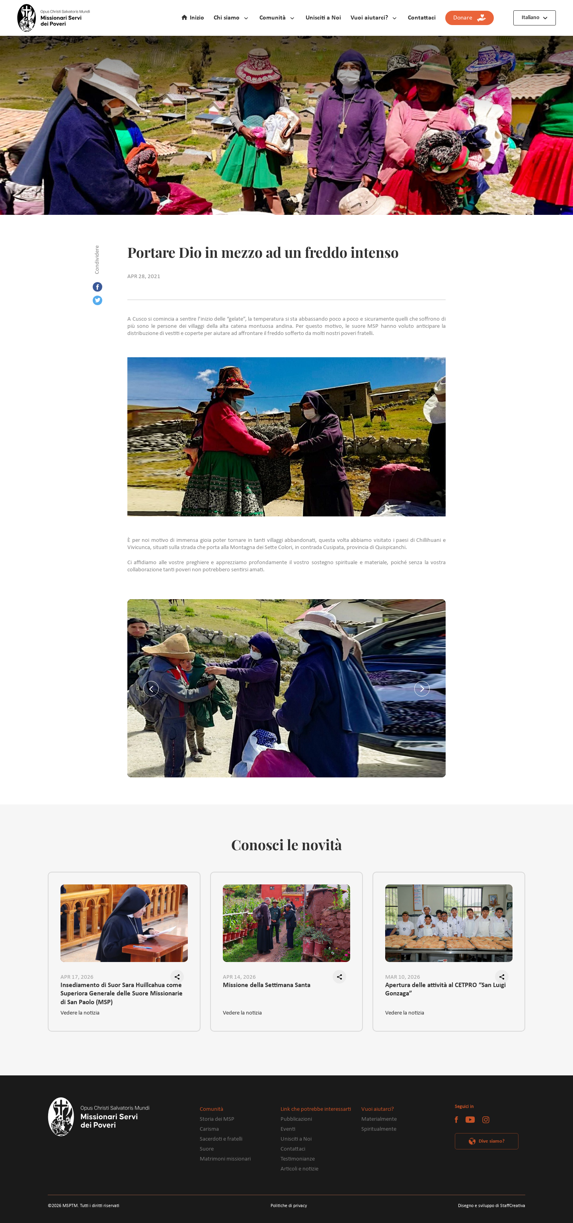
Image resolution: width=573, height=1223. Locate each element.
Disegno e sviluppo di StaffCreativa (491, 1206)
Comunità (272, 18)
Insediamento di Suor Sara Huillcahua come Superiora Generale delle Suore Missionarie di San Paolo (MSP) (121, 990)
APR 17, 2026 (77, 977)
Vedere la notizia (79, 1013)
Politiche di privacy (289, 1206)
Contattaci (422, 18)
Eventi (288, 1129)
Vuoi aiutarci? (369, 18)
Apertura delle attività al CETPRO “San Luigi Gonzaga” (445, 989)
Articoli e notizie (299, 1169)
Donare (469, 18)
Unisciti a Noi (323, 18)
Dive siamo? (492, 1141)
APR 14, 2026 (239, 977)
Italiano (531, 18)
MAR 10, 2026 (402, 977)
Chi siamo (227, 18)
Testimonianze (298, 1159)
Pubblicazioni (296, 1119)
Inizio (197, 18)
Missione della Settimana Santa (266, 985)
